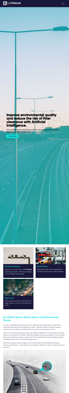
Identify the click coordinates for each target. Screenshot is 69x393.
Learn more (12, 136)
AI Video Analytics (12, 266)
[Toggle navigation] (63, 3)
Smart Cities (42, 266)
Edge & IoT (9, 298)
